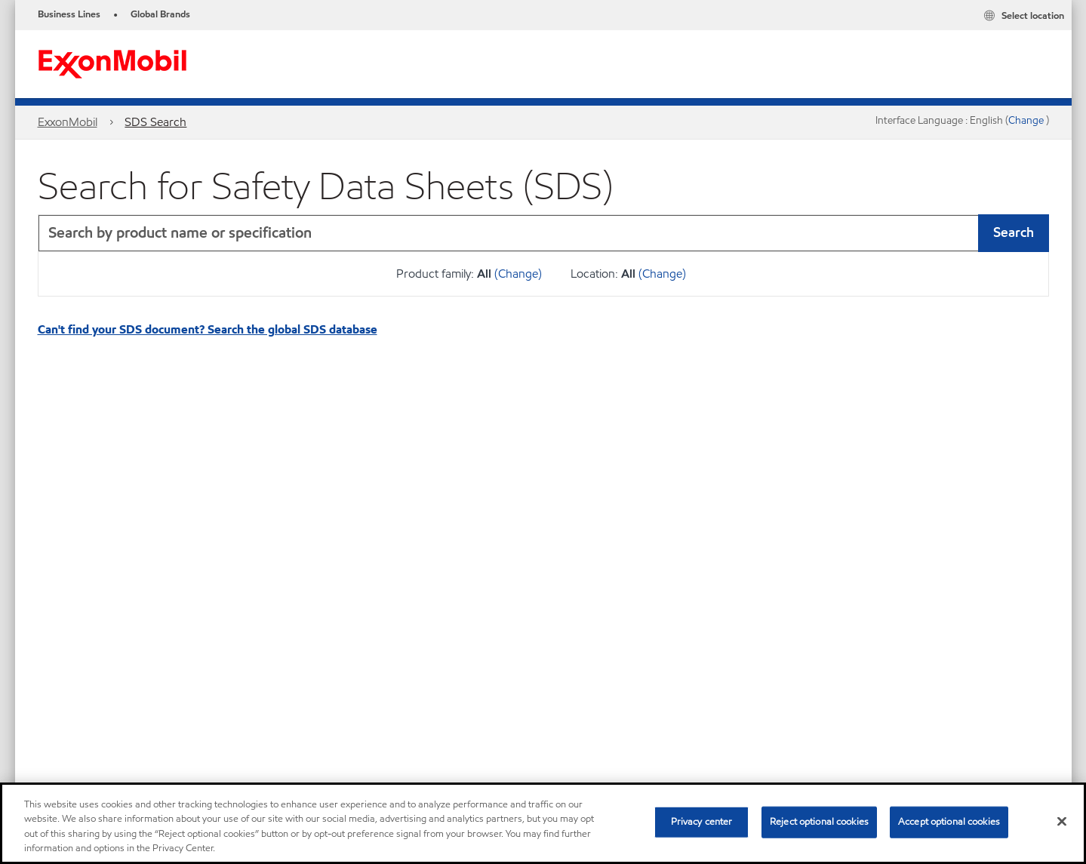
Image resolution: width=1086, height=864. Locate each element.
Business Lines (69, 14)
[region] (543, 823)
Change (1027, 120)
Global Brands (160, 14)
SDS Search (155, 122)
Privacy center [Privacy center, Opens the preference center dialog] (702, 822)
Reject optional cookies (819, 822)
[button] (1034, 233)
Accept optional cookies (949, 822)
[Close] (1061, 821)
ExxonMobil (67, 122)
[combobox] (543, 233)
